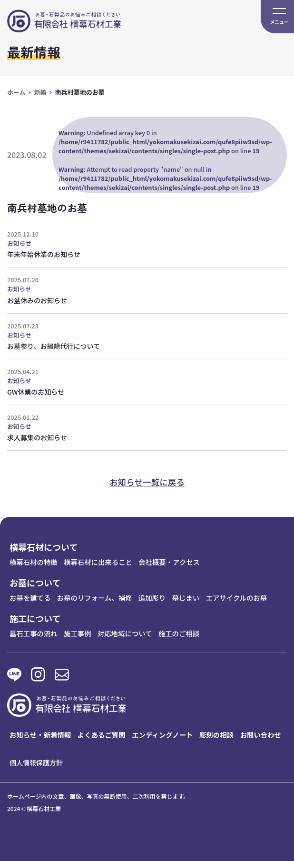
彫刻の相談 (216, 735)
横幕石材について (44, 547)
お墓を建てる (30, 598)
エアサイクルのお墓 (236, 598)
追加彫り (152, 598)
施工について (35, 618)
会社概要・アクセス (169, 562)
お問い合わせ (260, 735)
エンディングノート (162, 735)
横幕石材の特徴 (34, 562)
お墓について (35, 582)
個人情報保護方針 (36, 762)
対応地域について (125, 633)
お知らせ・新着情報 (40, 735)
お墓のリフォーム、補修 (94, 598)
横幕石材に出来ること (98, 562)
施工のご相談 (178, 633)
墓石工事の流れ (34, 633)
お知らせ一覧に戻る (147, 482)
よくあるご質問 (102, 735)
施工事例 (77, 633)
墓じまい (186, 598)
